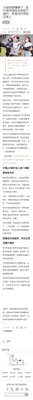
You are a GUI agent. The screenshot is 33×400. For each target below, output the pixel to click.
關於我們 (5, 372)
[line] (22, 389)
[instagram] (17, 389)
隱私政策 (28, 372)
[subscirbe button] (26, 394)
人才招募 (20, 376)
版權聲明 (28, 376)
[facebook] (7, 389)
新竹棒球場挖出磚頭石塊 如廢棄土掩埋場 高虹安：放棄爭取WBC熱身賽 (16, 159)
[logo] (15, 359)
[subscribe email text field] (16, 394)
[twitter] (12, 389)
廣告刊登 (20, 372)
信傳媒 (8, 341)
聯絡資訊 (5, 376)
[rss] (26, 389)
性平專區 (12, 376)
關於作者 (12, 372)
